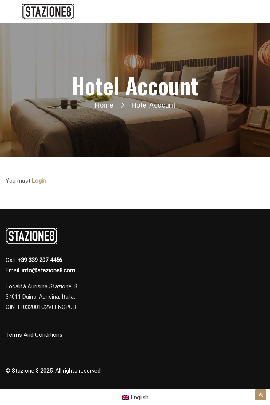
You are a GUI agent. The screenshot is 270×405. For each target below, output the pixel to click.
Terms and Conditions (34, 334)
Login (39, 180)
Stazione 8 (25, 370)
